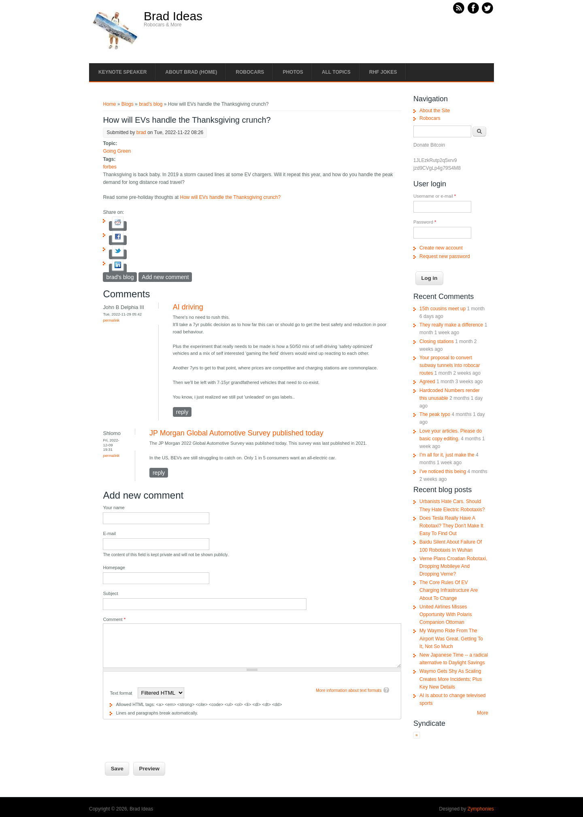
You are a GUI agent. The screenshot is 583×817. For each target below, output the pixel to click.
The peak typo (434, 414)
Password (424, 222)
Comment (114, 619)
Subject (110, 593)
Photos (293, 72)
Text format (121, 693)
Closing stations (436, 341)
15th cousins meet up (442, 308)
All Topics (336, 72)
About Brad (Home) (191, 72)
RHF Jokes (383, 72)
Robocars (250, 72)
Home (109, 104)
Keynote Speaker (122, 72)
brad (141, 132)
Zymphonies (481, 809)
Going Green (117, 151)
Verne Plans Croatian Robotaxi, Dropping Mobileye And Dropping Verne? (453, 566)
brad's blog (150, 104)
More (482, 713)
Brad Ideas (173, 16)
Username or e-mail (434, 196)
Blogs (127, 104)
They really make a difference (451, 325)
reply (182, 412)
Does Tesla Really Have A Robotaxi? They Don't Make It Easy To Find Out (451, 525)
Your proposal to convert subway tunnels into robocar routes (449, 365)
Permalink (111, 320)
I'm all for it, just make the (446, 455)
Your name (113, 507)
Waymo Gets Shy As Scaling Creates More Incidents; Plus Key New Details (450, 678)
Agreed (427, 381)
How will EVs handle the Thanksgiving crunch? (230, 197)
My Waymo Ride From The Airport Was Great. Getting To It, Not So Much (451, 638)
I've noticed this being (442, 471)
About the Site (434, 110)
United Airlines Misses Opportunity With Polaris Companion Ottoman (445, 614)
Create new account (441, 248)
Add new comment (165, 277)
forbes (109, 167)
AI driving (188, 307)
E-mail (109, 533)
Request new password (444, 256)
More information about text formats (348, 690)
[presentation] (164, 735)
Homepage (114, 567)
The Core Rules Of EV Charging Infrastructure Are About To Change (448, 590)
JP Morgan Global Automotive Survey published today (236, 433)
